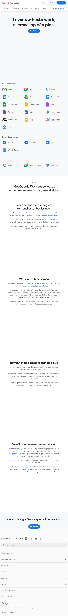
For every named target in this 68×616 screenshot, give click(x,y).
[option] (12, 89)
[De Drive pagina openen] (51, 382)
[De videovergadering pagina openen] (51, 219)
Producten (16, 8)
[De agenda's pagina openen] (25, 213)
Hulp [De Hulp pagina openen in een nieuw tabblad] (44, 607)
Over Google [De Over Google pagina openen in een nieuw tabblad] (22, 607)
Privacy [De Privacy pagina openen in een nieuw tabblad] (3, 607)
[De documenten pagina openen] (29, 283)
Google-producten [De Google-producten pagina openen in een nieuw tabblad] (34, 607)
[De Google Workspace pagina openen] (10, 3)
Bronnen (45, 8)
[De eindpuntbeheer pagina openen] (15, 453)
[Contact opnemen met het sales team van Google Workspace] (48, 3)
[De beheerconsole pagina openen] (27, 469)
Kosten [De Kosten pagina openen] (37, 8)
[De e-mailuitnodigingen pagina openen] (50, 215)
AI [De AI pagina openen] (31, 8)
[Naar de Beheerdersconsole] (58, 8)
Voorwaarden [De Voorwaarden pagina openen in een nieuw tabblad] (12, 607)
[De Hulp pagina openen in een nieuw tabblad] (3, 612)
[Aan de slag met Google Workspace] (61, 3)
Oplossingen (6, 8)
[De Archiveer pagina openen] (12, 460)
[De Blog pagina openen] (8, 538)
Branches (25, 8)
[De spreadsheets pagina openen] (40, 283)
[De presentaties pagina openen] (52, 283)
